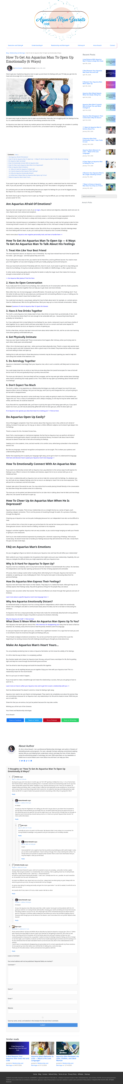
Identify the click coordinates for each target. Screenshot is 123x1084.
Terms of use (63, 1074)
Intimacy (80, 45)
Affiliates (80, 1074)
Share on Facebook (15, 720)
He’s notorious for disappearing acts (47, 625)
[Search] (99, 196)
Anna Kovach (97, 45)
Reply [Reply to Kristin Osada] (13, 893)
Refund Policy (53, 1074)
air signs (37, 210)
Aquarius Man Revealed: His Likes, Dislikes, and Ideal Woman (67, 1058)
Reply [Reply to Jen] (20, 835)
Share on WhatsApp (70, 720)
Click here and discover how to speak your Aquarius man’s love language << (30, 458)
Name (10, 989)
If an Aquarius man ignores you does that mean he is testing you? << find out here (32, 411)
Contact (112, 45)
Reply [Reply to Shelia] (13, 794)
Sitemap (87, 1074)
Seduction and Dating (15, 45)
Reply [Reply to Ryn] (13, 951)
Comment (11, 965)
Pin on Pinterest (52, 720)
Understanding (36, 45)
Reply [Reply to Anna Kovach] (16, 819)
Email (10, 998)
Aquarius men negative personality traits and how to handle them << (40, 234)
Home (35, 1074)
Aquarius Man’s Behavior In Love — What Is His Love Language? (42, 1058)
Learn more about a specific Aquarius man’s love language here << (27, 597)
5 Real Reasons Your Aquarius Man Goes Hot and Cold (17, 1058)
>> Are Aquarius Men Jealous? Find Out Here (20, 278)
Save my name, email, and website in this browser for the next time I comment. (33, 1021)
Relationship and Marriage (59, 45)
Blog (7, 53)
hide (16, 154)
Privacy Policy (72, 1074)
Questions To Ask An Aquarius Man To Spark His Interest (30, 306)
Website (10, 1008)
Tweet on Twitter (33, 720)
